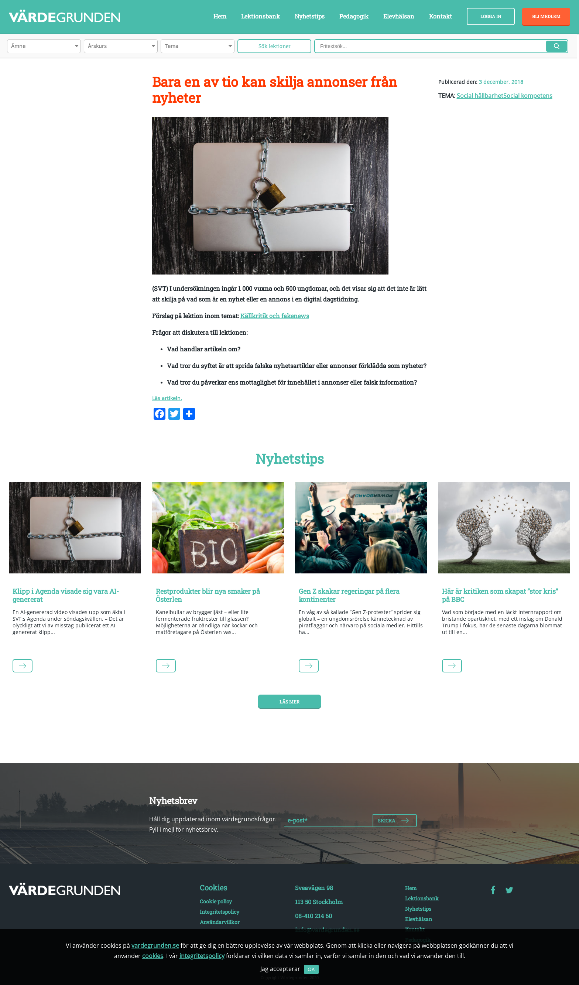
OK (311, 969)
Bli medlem (546, 16)
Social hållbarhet (480, 96)
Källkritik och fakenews (274, 316)
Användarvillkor (220, 922)
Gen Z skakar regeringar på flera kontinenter (349, 595)
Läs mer (289, 702)
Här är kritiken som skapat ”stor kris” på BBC (500, 595)
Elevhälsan (398, 16)
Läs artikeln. (167, 398)
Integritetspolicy (219, 911)
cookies (152, 956)
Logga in (490, 16)
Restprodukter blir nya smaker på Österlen (208, 595)
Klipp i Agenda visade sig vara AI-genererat (66, 595)
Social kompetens (527, 96)
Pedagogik (354, 16)
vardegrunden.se (155, 945)
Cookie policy (216, 901)
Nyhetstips (310, 16)
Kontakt (440, 16)
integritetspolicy (202, 956)
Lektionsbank (260, 16)
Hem (219, 16)
